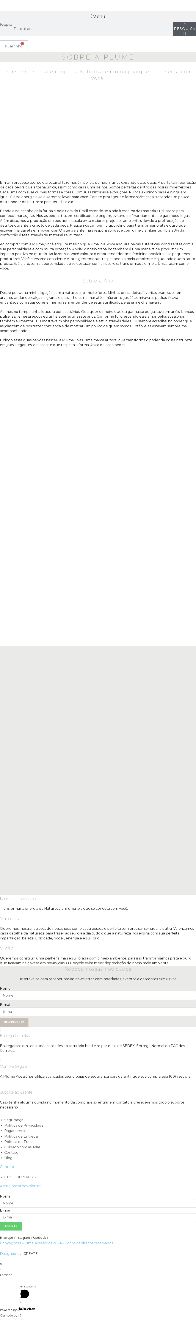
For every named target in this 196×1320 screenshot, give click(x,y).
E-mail (5, 1005)
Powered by (17, 1310)
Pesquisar (7, 24)
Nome (5, 988)
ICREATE (30, 1254)
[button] (98, 16)
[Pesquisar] (184, 29)
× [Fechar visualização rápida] (1, 1264)
